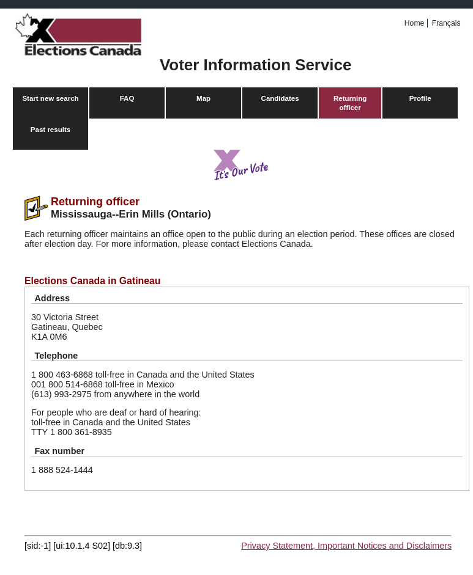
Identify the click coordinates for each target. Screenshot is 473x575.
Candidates (280, 98)
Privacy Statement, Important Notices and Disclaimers (346, 546)
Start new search (50, 98)
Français (446, 23)
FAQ (127, 98)
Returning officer (350, 103)
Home (414, 23)
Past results (50, 129)
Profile (420, 98)
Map (203, 98)
